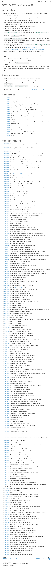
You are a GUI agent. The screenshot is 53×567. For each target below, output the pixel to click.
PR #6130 (6, 265)
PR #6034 (6, 435)
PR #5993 (6, 492)
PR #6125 (6, 273)
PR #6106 (6, 307)
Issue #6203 (7, 97)
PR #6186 (6, 191)
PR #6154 (6, 233)
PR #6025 (6, 452)
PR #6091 (6, 333)
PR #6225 (6, 147)
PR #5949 (6, 544)
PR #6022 (6, 456)
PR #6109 (6, 303)
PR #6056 (6, 397)
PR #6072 (6, 367)
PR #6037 (6, 429)
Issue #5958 (7, 123)
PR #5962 (6, 534)
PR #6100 (6, 319)
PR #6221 (6, 151)
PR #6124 (6, 275)
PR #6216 (6, 155)
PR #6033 (6, 437)
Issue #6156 (7, 109)
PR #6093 (6, 329)
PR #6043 (6, 417)
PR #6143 (6, 247)
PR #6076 (6, 359)
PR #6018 (6, 462)
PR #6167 (6, 217)
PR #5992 (6, 494)
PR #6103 (6, 313)
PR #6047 (6, 411)
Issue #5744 (7, 133)
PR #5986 (6, 504)
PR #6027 (6, 448)
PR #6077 (6, 357)
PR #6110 (6, 301)
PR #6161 (6, 223)
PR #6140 (6, 249)
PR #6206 (6, 169)
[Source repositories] (39, 2)
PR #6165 (6, 221)
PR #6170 (6, 213)
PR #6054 (6, 401)
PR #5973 (6, 520)
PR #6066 (6, 379)
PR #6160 (6, 225)
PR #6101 (6, 317)
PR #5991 (6, 496)
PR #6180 (6, 201)
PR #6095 (6, 325)
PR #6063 (6, 383)
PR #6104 (6, 311)
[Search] (48, 2)
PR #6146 (6, 243)
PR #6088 (6, 337)
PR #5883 (6, 550)
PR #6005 (6, 478)
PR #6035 (6, 433)
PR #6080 (6, 351)
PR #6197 (6, 181)
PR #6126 (6, 271)
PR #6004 (6, 480)
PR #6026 (6, 450)
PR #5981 (6, 508)
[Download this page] (41, 2)
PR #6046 (6, 413)
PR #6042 (6, 419)
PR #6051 (6, 405)
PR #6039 (6, 425)
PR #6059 (6, 391)
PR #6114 (6, 293)
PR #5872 (6, 552)
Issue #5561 (7, 135)
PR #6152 (6, 235)
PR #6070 (6, 371)
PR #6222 (6, 150)
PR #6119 (6, 283)
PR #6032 (6, 440)
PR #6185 (6, 193)
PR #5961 (6, 536)
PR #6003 (6, 482)
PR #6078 (6, 355)
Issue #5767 (7, 129)
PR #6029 (6, 446)
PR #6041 (6, 421)
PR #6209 (6, 163)
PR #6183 (6, 195)
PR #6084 (6, 343)
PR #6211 (6, 160)
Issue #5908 (7, 125)
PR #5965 (6, 532)
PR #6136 (6, 255)
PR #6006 (6, 476)
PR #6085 (6, 341)
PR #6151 (6, 237)
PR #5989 (6, 500)
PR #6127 (6, 269)
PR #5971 (6, 524)
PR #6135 (6, 257)
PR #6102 (6, 315)
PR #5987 (6, 502)
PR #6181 (6, 199)
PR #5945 (6, 548)
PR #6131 (6, 263)
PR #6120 (6, 281)
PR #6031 (6, 442)
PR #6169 (6, 215)
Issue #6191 (7, 101)
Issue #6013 (7, 115)
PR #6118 (6, 285)
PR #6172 (6, 211)
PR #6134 (6, 259)
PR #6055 (6, 399)
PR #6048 (6, 409)
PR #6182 (6, 197)
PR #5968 (6, 526)
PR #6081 (6, 349)
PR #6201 (6, 177)
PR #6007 (6, 474)
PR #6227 (6, 146)
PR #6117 (6, 287)
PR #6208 (6, 165)
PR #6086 (6, 339)
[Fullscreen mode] (44, 2)
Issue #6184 (7, 103)
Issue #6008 (7, 117)
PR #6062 (6, 385)
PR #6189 (6, 187)
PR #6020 (6, 460)
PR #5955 (6, 538)
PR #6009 (6, 472)
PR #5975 (6, 516)
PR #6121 (6, 279)
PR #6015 (6, 468)
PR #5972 (6, 522)
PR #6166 (6, 219)
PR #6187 (6, 189)
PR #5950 (6, 542)
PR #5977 (6, 514)
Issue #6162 (7, 107)
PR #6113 (6, 295)
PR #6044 (6, 415)
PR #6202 (6, 175)
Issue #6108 (7, 111)
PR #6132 (6, 261)
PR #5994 (6, 490)
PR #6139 (6, 251)
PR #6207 (6, 167)
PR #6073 (6, 365)
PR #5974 (6, 518)
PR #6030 (6, 444)
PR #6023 (6, 454)
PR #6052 (6, 403)
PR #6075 (6, 361)
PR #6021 (6, 458)
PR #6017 (6, 464)
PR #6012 (6, 470)
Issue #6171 (7, 105)
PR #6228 (6, 143)
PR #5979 (6, 512)
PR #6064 (6, 381)
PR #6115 (6, 291)
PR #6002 (6, 484)
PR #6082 (6, 347)
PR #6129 (6, 267)
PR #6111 (6, 299)
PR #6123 (6, 277)
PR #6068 (6, 375)
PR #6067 (6, 377)
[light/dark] (46, 2)
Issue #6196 (7, 99)
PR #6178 (6, 205)
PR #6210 (6, 161)
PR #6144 (6, 245)
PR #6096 (6, 323)
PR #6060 (6, 389)
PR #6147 (6, 241)
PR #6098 (6, 321)
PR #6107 (6, 305)
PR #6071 (6, 369)
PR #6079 (6, 353)
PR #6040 (6, 423)
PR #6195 (6, 183)
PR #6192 (6, 185)
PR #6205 (6, 171)
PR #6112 (6, 297)
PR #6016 (6, 466)
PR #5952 (6, 540)
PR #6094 (6, 327)
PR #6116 (6, 289)
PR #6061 (6, 387)
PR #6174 (6, 209)
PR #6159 (6, 227)
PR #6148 (6, 239)
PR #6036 (6, 431)
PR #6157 (6, 231)
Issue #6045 (7, 113)
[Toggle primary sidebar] (2, 2)
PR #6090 (6, 335)
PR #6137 (6, 253)
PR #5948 (6, 546)
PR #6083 (6, 345)
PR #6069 (6, 373)
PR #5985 (6, 506)
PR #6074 (6, 363)
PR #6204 (6, 173)
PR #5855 (6, 554)
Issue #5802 (7, 127)
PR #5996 (6, 488)
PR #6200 (6, 179)
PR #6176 (6, 207)
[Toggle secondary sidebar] (51, 2)
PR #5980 (6, 510)
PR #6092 (6, 331)
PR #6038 (6, 427)
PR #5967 (6, 528)
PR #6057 (6, 395)
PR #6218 (6, 153)
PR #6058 (6, 393)
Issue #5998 (7, 121)
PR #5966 (6, 530)
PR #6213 (6, 157)
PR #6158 (6, 229)
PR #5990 (6, 498)
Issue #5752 (7, 131)
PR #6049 (6, 407)
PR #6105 (6, 309)
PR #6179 (6, 203)
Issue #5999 (7, 119)
